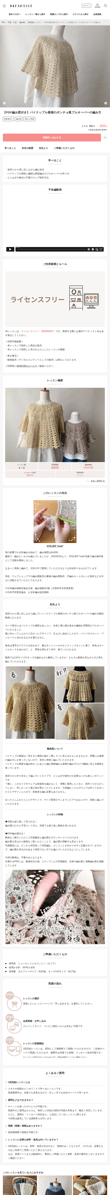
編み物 (22, 22)
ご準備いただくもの (64, 148)
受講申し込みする (52, 137)
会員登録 (97, 14)
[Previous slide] (4, 103)
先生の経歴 (27, 148)
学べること (10, 148)
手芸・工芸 (12, 22)
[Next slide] (105, 103)
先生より (43, 148)
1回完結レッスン (34, 22)
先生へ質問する (98, 481)
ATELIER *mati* (55, 546)
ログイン (86, 6)
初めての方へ (15, 14)
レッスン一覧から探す (35, 14)
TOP (3, 22)
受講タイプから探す (59, 14)
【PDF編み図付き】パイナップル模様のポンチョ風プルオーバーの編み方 (72, 22)
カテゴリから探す (81, 14)
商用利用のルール (26, 366)
